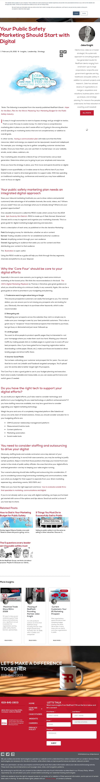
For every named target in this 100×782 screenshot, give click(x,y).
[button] (61, 51)
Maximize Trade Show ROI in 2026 (10, 609)
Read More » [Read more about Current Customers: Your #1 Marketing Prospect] (57, 640)
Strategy (41, 52)
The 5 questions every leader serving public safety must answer (15, 546)
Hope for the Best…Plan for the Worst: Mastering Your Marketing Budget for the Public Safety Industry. (35, 110)
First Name (51, 712)
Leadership (32, 52)
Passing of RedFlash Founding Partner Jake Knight (33, 612)
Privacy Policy (33, 729)
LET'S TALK (54, 702)
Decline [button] (84, 13)
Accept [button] (76, 13)
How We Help (35, 709)
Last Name (76, 712)
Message (50, 729)
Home (31, 703)
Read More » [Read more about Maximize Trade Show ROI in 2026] (9, 640)
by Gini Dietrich (16, 216)
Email (49, 720)
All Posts (87, 113)
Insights (23, 52)
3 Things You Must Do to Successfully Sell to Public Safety (49, 515)
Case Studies (35, 714)
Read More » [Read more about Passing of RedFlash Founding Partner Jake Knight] (33, 640)
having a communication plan (26, 139)
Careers (33, 723)
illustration (9, 251)
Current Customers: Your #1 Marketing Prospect (59, 610)
